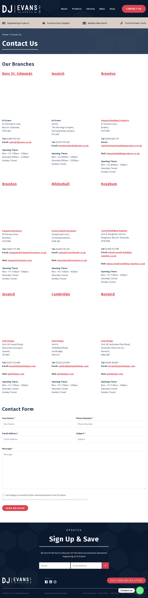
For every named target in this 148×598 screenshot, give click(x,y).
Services (90, 8)
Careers (129, 593)
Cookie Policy (114, 593)
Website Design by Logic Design (56, 593)
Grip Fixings (8, 340)
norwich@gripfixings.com (121, 366)
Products (77, 8)
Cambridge (61, 294)
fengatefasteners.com (20, 260)
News (102, 8)
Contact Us (133, 8)
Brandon (108, 74)
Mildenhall (61, 184)
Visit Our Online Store (126, 580)
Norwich (108, 294)
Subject (80, 433)
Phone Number (84, 418)
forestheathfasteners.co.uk (72, 260)
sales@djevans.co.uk (20, 142)
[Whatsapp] (140, 590)
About (64, 8)
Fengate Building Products (115, 120)
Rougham (109, 184)
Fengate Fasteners (12, 230)
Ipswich (58, 74)
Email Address (10, 433)
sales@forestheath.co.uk (72, 252)
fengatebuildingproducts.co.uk (123, 153)
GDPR (123, 593)
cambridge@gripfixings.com (74, 366)
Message (7, 448)
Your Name (8, 418)
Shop (112, 8)
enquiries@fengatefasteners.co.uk (27, 252)
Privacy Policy (103, 593)
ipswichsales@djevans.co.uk (74, 145)
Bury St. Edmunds (17, 74)
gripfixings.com (16, 373)
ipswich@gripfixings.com (22, 366)
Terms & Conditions (90, 593)
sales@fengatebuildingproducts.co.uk (121, 145)
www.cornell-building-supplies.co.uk (126, 263)
